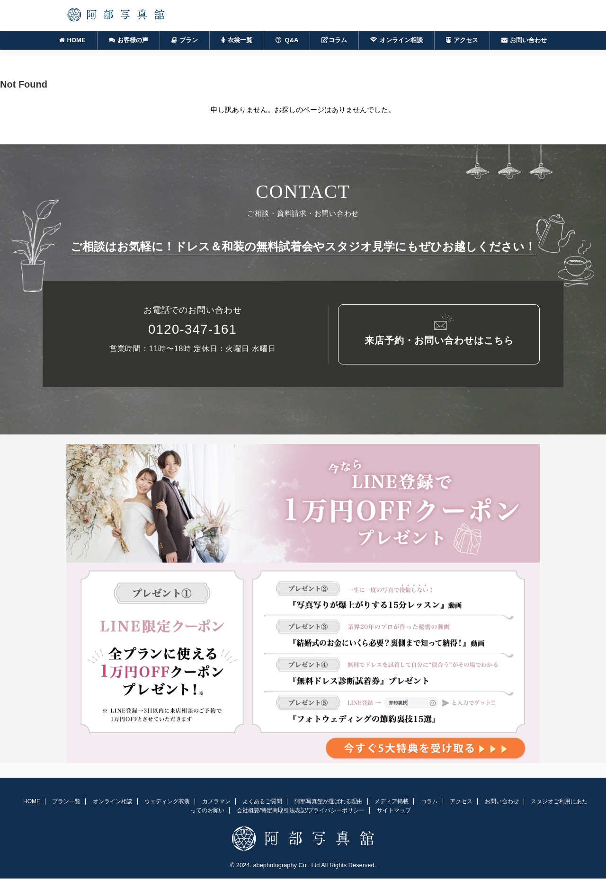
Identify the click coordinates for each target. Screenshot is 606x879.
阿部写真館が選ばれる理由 (328, 802)
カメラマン (216, 802)
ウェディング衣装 (167, 802)
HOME (72, 40)
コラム (334, 40)
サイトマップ (394, 811)
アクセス (462, 40)
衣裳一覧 (236, 40)
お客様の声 (128, 40)
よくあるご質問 (262, 802)
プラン (184, 40)
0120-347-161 (192, 332)
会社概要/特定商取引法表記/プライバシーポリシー (301, 811)
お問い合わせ (524, 40)
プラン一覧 (66, 802)
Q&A (287, 40)
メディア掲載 (391, 802)
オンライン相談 (396, 40)
